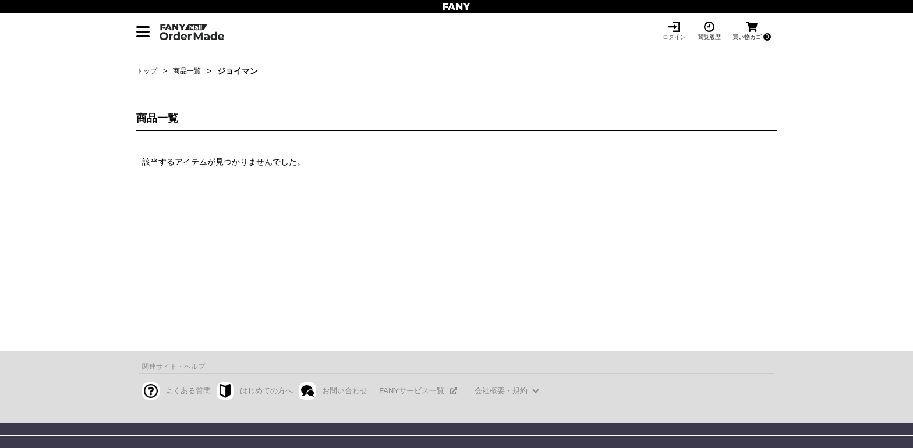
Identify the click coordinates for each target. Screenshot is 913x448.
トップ (146, 71)
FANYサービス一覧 (411, 390)
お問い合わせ (344, 390)
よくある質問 (188, 390)
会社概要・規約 (501, 390)
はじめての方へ (266, 390)
